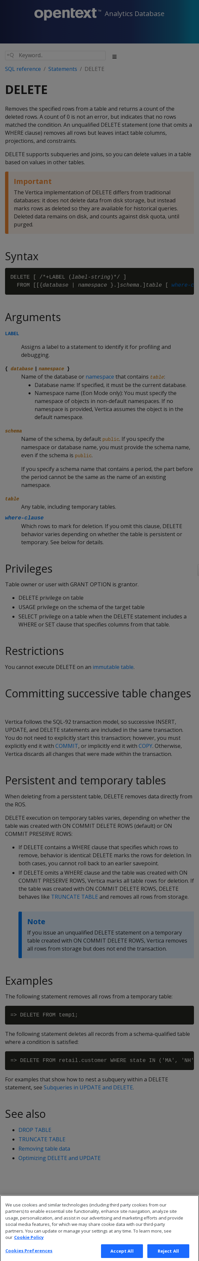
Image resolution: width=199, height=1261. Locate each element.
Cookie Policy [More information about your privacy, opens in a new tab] (29, 1241)
